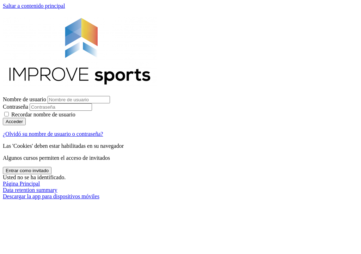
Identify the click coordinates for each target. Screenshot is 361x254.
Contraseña (15, 107)
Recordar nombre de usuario (43, 114)
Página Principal (21, 184)
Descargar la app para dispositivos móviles (51, 196)
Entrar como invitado (27, 170)
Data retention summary (30, 190)
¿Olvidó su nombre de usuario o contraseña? (53, 134)
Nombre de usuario (25, 99)
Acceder (14, 121)
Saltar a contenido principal (34, 6)
